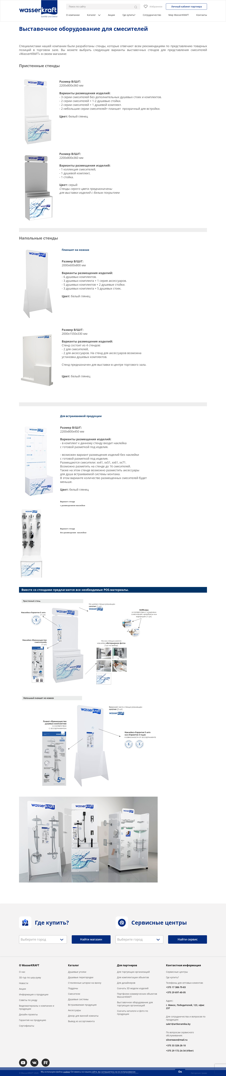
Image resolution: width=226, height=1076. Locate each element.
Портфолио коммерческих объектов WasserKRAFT (137, 995)
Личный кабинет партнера (186, 6)
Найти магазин (91, 939)
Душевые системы (78, 999)
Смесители (74, 993)
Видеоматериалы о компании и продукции (36, 1007)
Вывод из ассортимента (81, 1021)
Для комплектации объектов (133, 977)
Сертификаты (26, 1025)
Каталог (93, 14)
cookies (66, 1071)
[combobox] (43, 939)
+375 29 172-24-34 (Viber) (179, 1050)
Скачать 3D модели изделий (132, 988)
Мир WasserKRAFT (178, 14)
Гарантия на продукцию (32, 1020)
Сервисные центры (177, 971)
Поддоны (73, 988)
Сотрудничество (152, 14)
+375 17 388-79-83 (176, 987)
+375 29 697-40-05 (176, 992)
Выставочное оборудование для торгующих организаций (135, 1004)
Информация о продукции (33, 994)
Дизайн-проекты (28, 1014)
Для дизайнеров (126, 982)
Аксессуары (74, 1010)
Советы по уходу (28, 1000)
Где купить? (129, 14)
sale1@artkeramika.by (178, 1023)
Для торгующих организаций (133, 971)
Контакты (201, 14)
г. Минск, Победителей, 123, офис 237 (185, 1007)
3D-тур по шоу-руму (30, 977)
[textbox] (34, 939)
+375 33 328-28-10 (176, 1045)
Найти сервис (188, 939)
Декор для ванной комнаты (83, 1015)
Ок (180, 1071)
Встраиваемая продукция (82, 1004)
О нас (22, 971)
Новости (23, 983)
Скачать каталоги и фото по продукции (132, 1012)
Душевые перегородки (80, 977)
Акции (111, 14)
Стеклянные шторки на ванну (84, 982)
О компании (73, 14)
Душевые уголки (77, 971)
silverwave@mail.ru (176, 1039)
